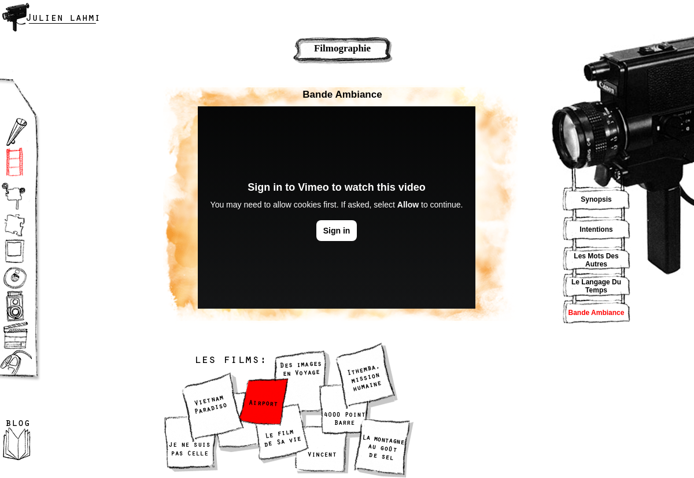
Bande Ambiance (597, 313)
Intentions (595, 229)
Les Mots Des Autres (596, 260)
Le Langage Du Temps (596, 286)
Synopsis (596, 199)
